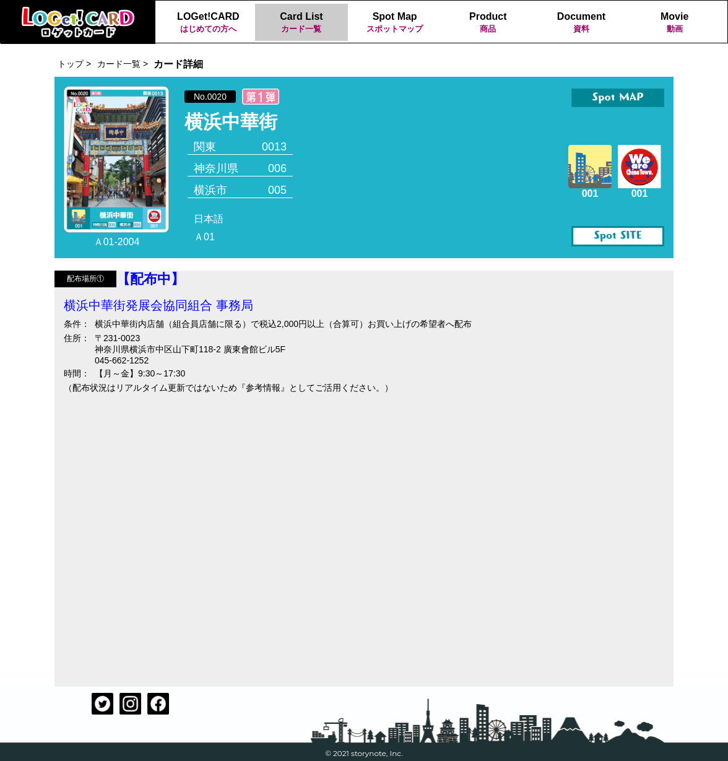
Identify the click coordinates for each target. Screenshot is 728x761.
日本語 (208, 219)
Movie (674, 23)
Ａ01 (204, 237)
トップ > (74, 64)
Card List (301, 23)
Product (488, 23)
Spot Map (394, 23)
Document (581, 23)
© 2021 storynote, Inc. (364, 753)
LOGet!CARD (208, 23)
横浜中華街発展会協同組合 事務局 (158, 305)
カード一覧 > (122, 64)
